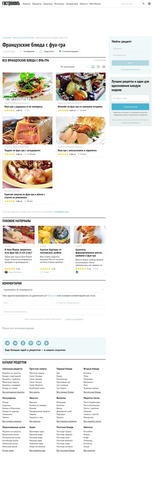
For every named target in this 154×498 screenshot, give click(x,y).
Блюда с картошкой (11, 376)
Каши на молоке (37, 446)
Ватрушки (61, 402)
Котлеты (87, 373)
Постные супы (63, 437)
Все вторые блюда (92, 392)
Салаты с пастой (91, 414)
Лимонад (88, 440)
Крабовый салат (37, 388)
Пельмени (88, 379)
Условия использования (74, 319)
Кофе (86, 437)
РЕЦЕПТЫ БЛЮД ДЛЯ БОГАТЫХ (16, 103)
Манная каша (35, 440)
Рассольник (62, 379)
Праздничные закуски (39, 411)
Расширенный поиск (130, 69)
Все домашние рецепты (13, 392)
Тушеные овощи (91, 388)
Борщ (59, 376)
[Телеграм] (7, 343)
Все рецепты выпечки (67, 421)
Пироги (60, 417)
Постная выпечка (64, 440)
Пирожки (61, 414)
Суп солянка (62, 385)
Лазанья (87, 411)
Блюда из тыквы (9, 388)
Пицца (5, 402)
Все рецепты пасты (92, 421)
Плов (86, 376)
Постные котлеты (65, 446)
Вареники (88, 382)
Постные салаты (64, 431)
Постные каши (63, 443)
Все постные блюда (66, 450)
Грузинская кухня (10, 434)
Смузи (86, 446)
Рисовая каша (35, 437)
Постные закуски (64, 434)
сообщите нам (61, 211)
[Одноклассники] (23, 343)
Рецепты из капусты (11, 373)
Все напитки (89, 450)
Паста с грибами (91, 408)
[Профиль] (150, 4)
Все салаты (34, 392)
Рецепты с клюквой (11, 385)
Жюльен (33, 402)
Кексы (59, 408)
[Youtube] (38, 343)
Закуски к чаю (36, 417)
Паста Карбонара (92, 402)
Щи (58, 373)
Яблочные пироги (10, 382)
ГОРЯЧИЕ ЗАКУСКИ (11, 191)
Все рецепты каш (37, 450)
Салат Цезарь (35, 379)
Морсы (87, 434)
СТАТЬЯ (8, 246)
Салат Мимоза (36, 385)
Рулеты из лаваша (37, 405)
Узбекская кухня (10, 443)
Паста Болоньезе (91, 405)
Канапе (32, 408)
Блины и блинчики (11, 408)
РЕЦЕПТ (78, 246)
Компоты (88, 443)
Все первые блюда (65, 392)
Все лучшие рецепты (12, 421)
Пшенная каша (36, 443)
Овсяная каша (36, 434)
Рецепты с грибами (11, 379)
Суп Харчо (61, 388)
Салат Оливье (35, 376)
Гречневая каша (36, 431)
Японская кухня (9, 446)
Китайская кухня (10, 440)
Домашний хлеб (64, 411)
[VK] (15, 343)
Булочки (60, 405)
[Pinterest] (30, 343)
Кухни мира (8, 450)
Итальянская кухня (11, 437)
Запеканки (7, 414)
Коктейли (88, 431)
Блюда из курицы (10, 411)
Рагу (86, 385)
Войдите (52, 295)
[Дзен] (46, 343)
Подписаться (130, 106)
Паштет (32, 414)
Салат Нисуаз (35, 382)
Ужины (5, 417)
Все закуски (34, 421)
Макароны (88, 417)
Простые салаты (36, 373)
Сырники (6, 405)
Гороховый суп (63, 382)
